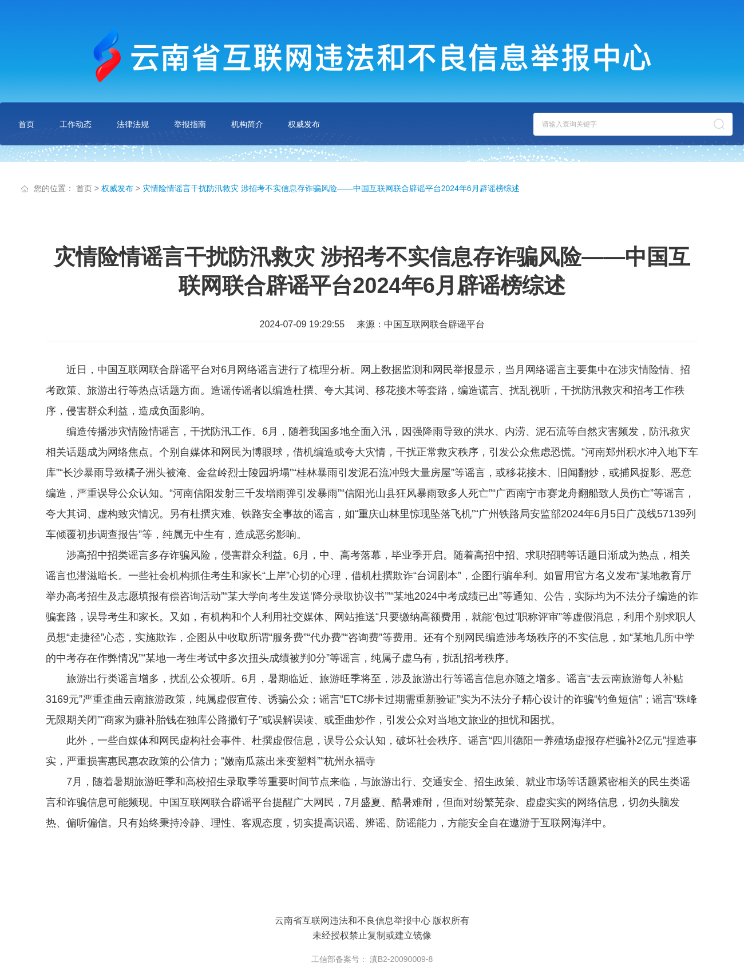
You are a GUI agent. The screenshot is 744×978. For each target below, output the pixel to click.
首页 (26, 124)
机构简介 (247, 124)
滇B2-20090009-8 (401, 959)
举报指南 (190, 124)
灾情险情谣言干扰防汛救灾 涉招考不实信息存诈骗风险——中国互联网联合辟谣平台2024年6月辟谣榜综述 (331, 188)
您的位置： (54, 188)
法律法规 (133, 124)
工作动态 (76, 124)
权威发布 (304, 124)
